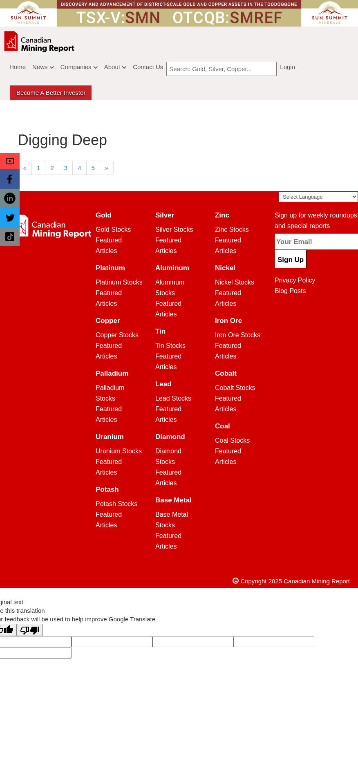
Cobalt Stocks (235, 387)
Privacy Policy (295, 280)
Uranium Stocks (119, 451)
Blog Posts (290, 290)
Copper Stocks (117, 335)
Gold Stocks (113, 229)
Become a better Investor (50, 92)
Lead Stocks (173, 398)
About (115, 66)
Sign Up (290, 260)
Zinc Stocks (232, 229)
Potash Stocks (116, 503)
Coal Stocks (232, 440)
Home (17, 66)
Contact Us (148, 66)
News (43, 66)
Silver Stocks (174, 229)
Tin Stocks (170, 345)
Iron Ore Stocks (237, 335)
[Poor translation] (30, 630)
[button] (10, 161)
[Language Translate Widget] (318, 196)
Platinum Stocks (119, 282)
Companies (79, 66)
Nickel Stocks (234, 282)
